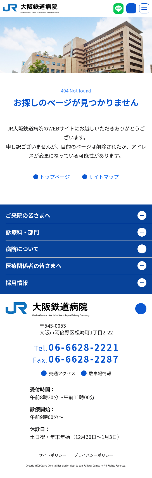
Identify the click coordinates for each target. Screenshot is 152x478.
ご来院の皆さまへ (76, 215)
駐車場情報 (96, 373)
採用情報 (76, 282)
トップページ (55, 176)
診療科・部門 (76, 232)
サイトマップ (104, 176)
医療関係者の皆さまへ (76, 265)
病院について (76, 248)
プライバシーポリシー (93, 455)
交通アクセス (58, 373)
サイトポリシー (52, 455)
